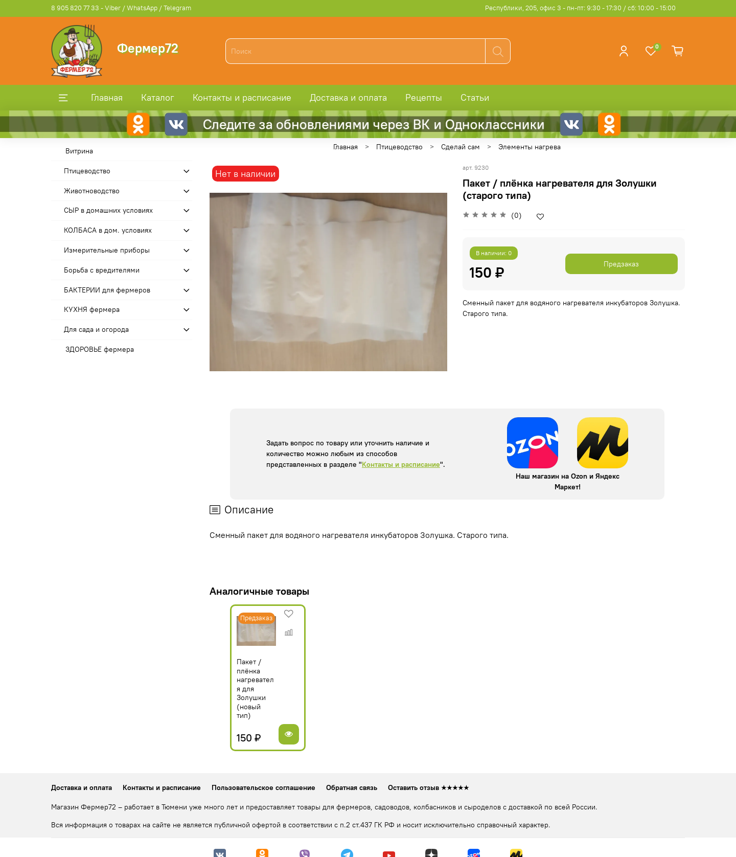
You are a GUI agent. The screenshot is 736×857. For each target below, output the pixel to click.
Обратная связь (351, 772)
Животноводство (92, 190)
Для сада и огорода (96, 329)
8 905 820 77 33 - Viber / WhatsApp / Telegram (121, 8)
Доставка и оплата (348, 97)
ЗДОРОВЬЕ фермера (99, 349)
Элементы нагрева (529, 146)
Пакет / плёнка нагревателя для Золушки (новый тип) (241, 686)
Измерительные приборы (107, 250)
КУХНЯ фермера (92, 309)
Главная (107, 97)
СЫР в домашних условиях (108, 210)
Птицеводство (399, 146)
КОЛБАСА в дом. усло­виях (108, 230)
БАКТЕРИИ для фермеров (107, 290)
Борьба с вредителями (102, 270)
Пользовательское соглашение (263, 772)
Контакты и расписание (242, 97)
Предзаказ (621, 263)
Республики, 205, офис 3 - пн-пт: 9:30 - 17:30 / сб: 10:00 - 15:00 (580, 8)
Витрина (79, 150)
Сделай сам (460, 146)
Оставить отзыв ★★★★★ (428, 772)
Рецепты (423, 97)
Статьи (475, 97)
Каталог (157, 97)
